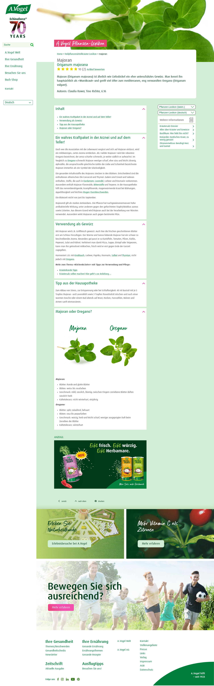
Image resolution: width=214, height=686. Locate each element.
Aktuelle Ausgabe (54, 669)
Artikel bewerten (98, 69)
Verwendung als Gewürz (70, 121)
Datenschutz (146, 670)
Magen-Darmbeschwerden (95, 192)
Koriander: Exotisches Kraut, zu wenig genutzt (174, 138)
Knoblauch (79, 255)
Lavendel (99, 181)
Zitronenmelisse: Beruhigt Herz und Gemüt (174, 144)
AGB (142, 666)
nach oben (84, 501)
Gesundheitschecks (55, 651)
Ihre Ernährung (13, 66)
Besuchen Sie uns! (92, 669)
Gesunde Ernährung (92, 647)
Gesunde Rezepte (91, 655)
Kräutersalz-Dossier (169, 126)
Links (142, 654)
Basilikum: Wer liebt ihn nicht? (174, 133)
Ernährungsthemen (92, 651)
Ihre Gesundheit (14, 59)
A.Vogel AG (123, 650)
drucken (105, 501)
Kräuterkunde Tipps (68, 270)
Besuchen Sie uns (15, 73)
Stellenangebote (148, 646)
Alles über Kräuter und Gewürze (174, 130)
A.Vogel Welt (12, 52)
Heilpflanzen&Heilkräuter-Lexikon (81, 54)
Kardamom (89, 181)
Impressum (146, 662)
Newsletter (51, 655)
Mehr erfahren (151, 544)
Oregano (71, 160)
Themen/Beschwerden (57, 647)
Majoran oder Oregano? (70, 128)
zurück (63, 501)
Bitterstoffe (99, 185)
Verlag (143, 658)
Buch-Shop (11, 79)
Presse (143, 650)
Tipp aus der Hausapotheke (72, 124)
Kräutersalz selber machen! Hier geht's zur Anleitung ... (85, 274)
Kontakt (144, 641)
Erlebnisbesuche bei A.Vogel (69, 544)
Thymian (126, 255)
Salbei (115, 255)
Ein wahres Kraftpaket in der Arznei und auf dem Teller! (85, 117)
